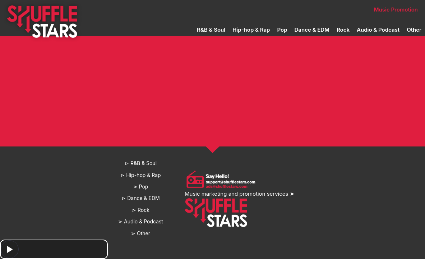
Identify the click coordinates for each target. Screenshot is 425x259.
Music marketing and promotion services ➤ (240, 193)
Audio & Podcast (378, 29)
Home (100, 9)
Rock (343, 29)
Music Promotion (396, 9)
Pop (282, 29)
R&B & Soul (211, 29)
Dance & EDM (312, 29)
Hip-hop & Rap (251, 29)
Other (414, 29)
